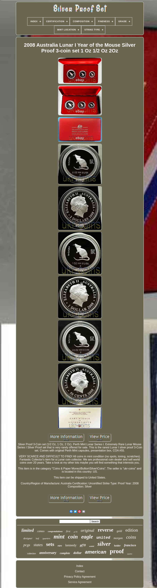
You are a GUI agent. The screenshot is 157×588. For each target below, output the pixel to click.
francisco (130, 545)
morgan (118, 538)
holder (117, 545)
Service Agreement (79, 582)
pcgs (26, 545)
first (68, 531)
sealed (91, 546)
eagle (87, 537)
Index (79, 565)
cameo (41, 531)
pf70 (83, 545)
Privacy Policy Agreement (79, 576)
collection (31, 553)
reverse (105, 530)
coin (73, 536)
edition (131, 530)
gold (119, 531)
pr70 (75, 532)
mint (59, 536)
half (37, 538)
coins (131, 537)
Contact (79, 571)
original (87, 530)
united (103, 538)
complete (65, 553)
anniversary (47, 553)
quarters (46, 538)
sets (50, 544)
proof (117, 551)
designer (27, 538)
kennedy (71, 545)
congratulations (55, 531)
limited (28, 530)
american (95, 552)
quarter (129, 554)
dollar (77, 553)
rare (60, 545)
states (38, 545)
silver (104, 544)
